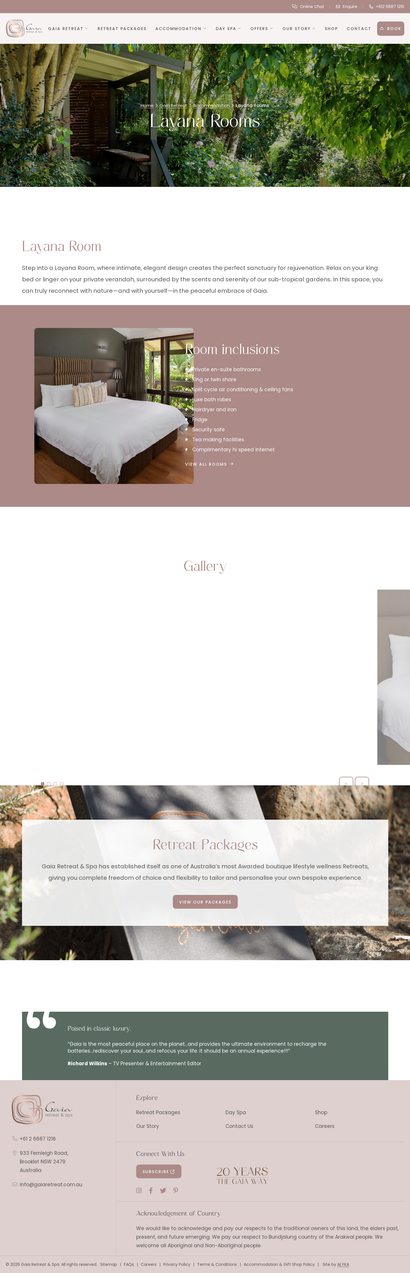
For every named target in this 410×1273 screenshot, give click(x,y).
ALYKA (343, 1264)
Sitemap (108, 1264)
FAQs (129, 1264)
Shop (321, 1112)
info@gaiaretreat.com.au (51, 1184)
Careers (324, 1126)
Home (147, 105)
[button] (68, 28)
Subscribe (155, 1172)
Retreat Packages (158, 1112)
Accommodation (211, 105)
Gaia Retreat (173, 105)
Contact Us (239, 1126)
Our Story (147, 1126)
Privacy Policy (176, 1264)
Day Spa (235, 1112)
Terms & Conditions (217, 1264)
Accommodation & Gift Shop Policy (279, 1264)
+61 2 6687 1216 (38, 1138)
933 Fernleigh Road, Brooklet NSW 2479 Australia (44, 1162)
